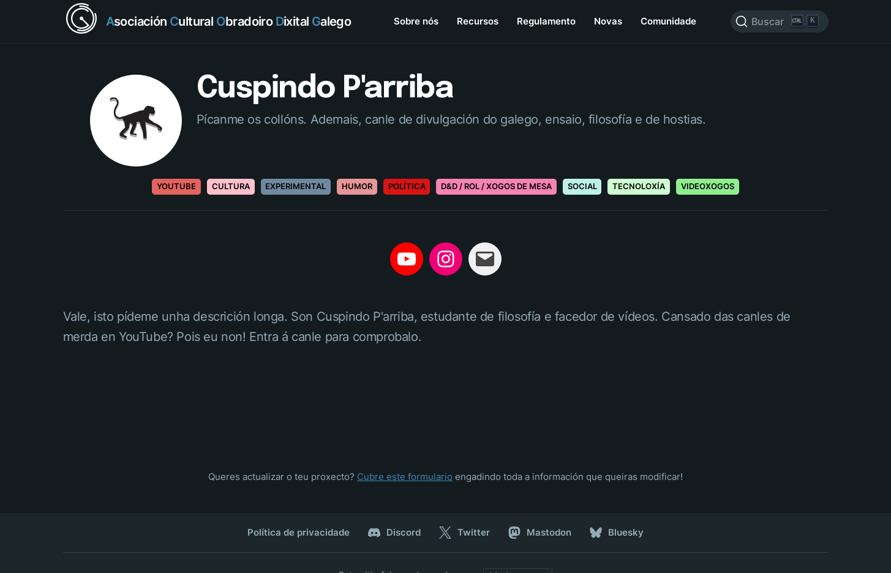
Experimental (295, 186)
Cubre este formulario (405, 476)
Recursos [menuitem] (477, 21)
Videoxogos (707, 186)
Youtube (176, 186)
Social (582, 186)
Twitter (464, 532)
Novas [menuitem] (608, 21)
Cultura (231, 186)
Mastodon (539, 532)
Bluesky (617, 532)
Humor (357, 186)
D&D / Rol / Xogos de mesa (496, 186)
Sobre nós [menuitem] (416, 21)
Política (407, 186)
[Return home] (207, 21)
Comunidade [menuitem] (668, 21)
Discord (394, 532)
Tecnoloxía (638, 186)
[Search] (780, 21)
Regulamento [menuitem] (546, 21)
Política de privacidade (298, 532)
